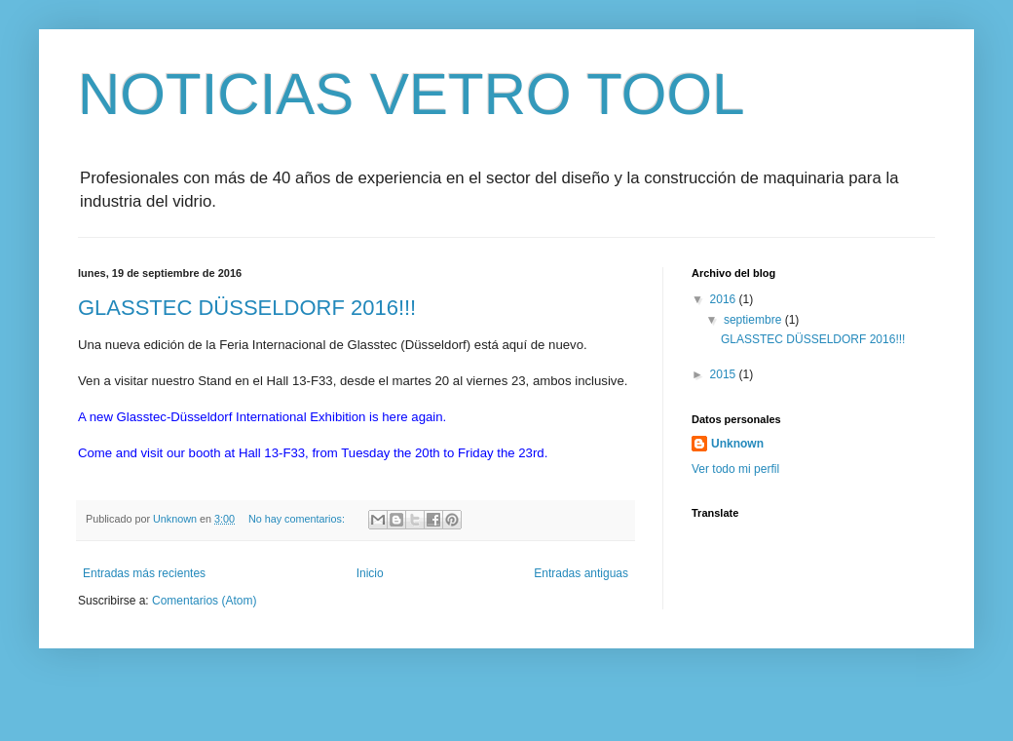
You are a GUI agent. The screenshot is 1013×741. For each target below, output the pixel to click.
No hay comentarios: (298, 519)
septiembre (754, 320)
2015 (724, 374)
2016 (724, 299)
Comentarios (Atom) (204, 600)
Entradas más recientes (144, 573)
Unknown (737, 443)
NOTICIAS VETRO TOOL (411, 94)
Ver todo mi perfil (735, 469)
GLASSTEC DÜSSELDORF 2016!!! (247, 307)
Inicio (370, 573)
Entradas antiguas (581, 573)
